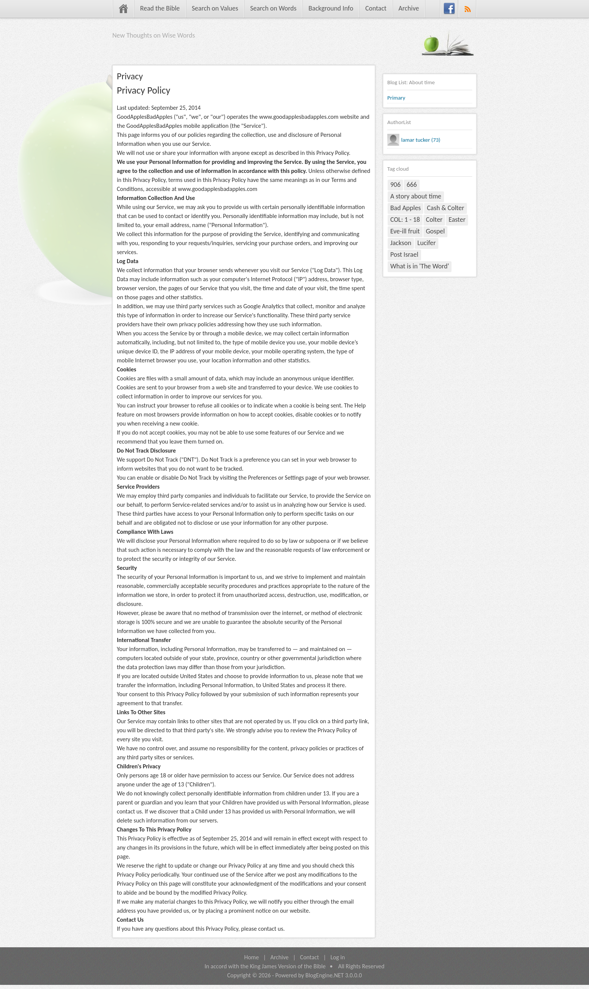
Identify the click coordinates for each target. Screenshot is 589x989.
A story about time (415, 196)
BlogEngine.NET (324, 975)
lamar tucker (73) (420, 139)
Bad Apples (405, 208)
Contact (375, 8)
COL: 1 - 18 (405, 219)
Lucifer (426, 243)
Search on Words (273, 8)
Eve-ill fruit (405, 231)
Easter (457, 219)
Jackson (400, 243)
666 (411, 184)
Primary (396, 97)
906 (395, 184)
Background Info (330, 8)
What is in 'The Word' (419, 266)
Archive (409, 8)
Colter (434, 219)
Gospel (435, 231)
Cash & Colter (445, 208)
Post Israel (404, 254)
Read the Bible (160, 8)
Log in (338, 957)
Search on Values (215, 8)
